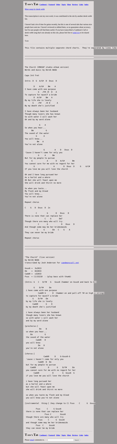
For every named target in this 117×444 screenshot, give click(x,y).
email (32, 440)
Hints (69, 4)
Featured (51, 4)
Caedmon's (43, 4)
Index (86, 4)
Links (81, 4)
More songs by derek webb (35, 9)
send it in (76, 33)
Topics (63, 4)
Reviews (75, 4)
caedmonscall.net (70, 263)
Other (58, 4)
